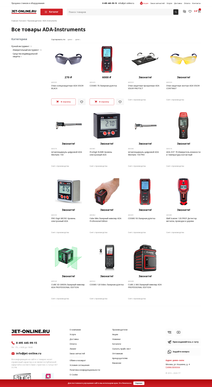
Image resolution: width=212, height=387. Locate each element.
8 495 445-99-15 (109, 3)
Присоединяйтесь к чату (186, 342)
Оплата (187, 3)
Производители (119, 330)
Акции (145, 3)
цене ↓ (78, 39)
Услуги (169, 3)
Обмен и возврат (78, 360)
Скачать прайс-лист (121, 349)
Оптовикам (117, 353)
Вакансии (116, 363)
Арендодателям (119, 358)
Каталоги (116, 344)
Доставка (178, 3)
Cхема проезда (173, 367)
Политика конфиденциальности (85, 370)
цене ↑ (70, 39)
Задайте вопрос (181, 351)
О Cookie (74, 374)
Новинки (116, 339)
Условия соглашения (79, 365)
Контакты (196, 3)
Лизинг (73, 349)
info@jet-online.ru (126, 3)
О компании (75, 330)
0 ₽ (197, 11)
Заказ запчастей (157, 3)
